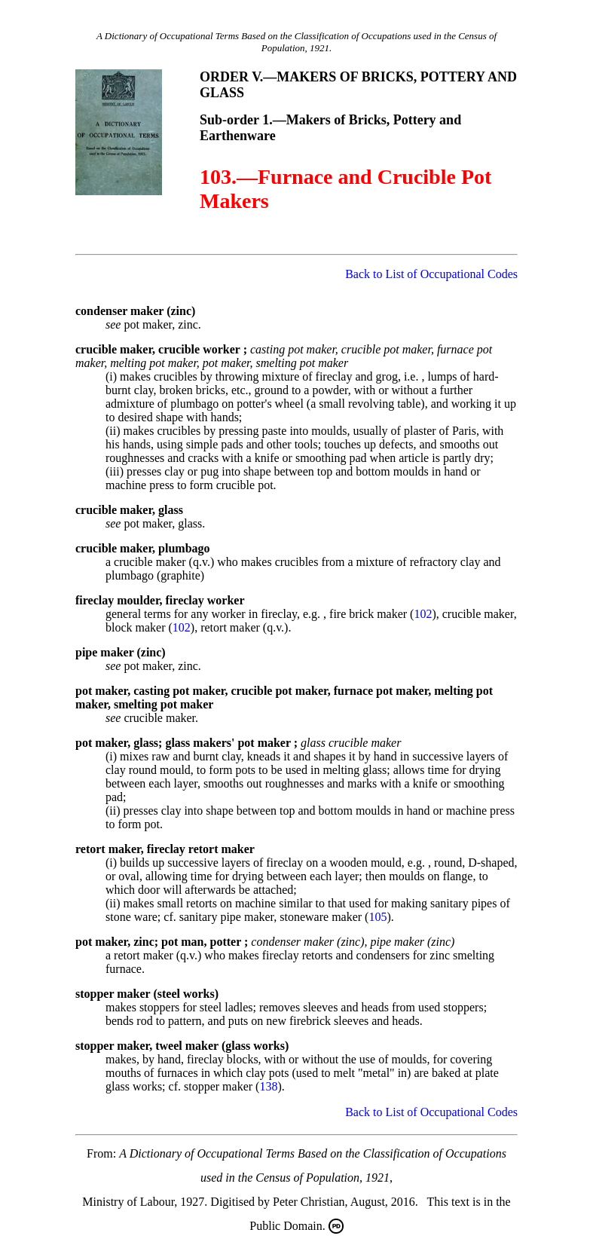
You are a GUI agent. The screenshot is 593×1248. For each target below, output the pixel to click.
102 (423, 613)
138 (268, 1086)
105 (377, 916)
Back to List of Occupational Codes (431, 274)
